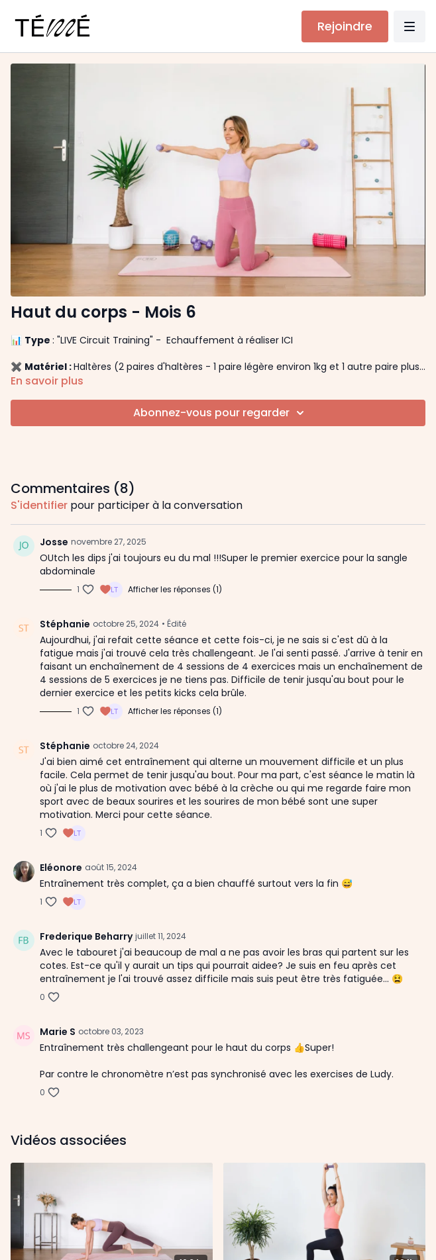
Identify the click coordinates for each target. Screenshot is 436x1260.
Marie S (58, 1031)
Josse (54, 542)
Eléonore (61, 867)
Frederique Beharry (86, 936)
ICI (287, 340)
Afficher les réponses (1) (175, 589)
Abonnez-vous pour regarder (220, 413)
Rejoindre (344, 26)
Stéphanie (65, 624)
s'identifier (39, 505)
